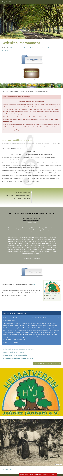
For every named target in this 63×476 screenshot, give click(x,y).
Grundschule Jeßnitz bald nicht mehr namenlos (18, 358)
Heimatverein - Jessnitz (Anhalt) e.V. (20, 48)
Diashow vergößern (8, 469)
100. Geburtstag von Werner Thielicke (15, 355)
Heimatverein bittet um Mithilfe (13, 352)
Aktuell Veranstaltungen (39, 48)
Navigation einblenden (8, 2)
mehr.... (34, 284)
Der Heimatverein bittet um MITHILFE (47, 363)
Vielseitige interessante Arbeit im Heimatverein (18, 349)
